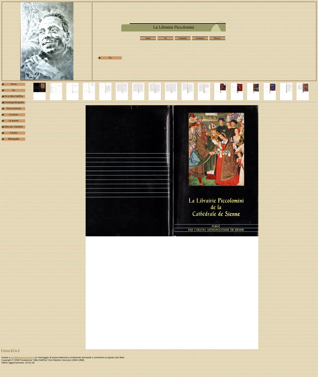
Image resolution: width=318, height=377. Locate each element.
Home (6, 350)
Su (16, 350)
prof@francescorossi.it (22, 357)
